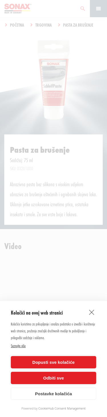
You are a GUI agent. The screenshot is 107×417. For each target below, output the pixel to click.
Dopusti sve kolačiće (53, 362)
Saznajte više (18, 345)
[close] (91, 312)
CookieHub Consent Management (62, 408)
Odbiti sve (53, 378)
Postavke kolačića (53, 393)
